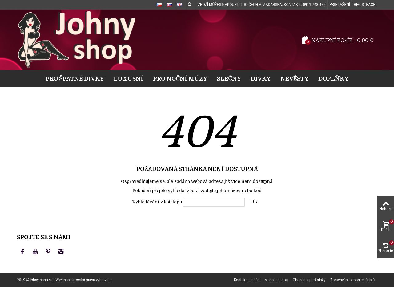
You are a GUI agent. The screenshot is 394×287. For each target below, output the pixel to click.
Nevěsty (294, 78)
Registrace (364, 4)
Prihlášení (339, 4)
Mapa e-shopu (276, 280)
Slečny (229, 78)
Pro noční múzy (180, 78)
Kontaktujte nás (246, 280)
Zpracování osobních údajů (352, 280)
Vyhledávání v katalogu (157, 201)
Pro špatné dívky (75, 78)
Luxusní (128, 78)
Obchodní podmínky (309, 280)
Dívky (261, 78)
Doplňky (333, 78)
